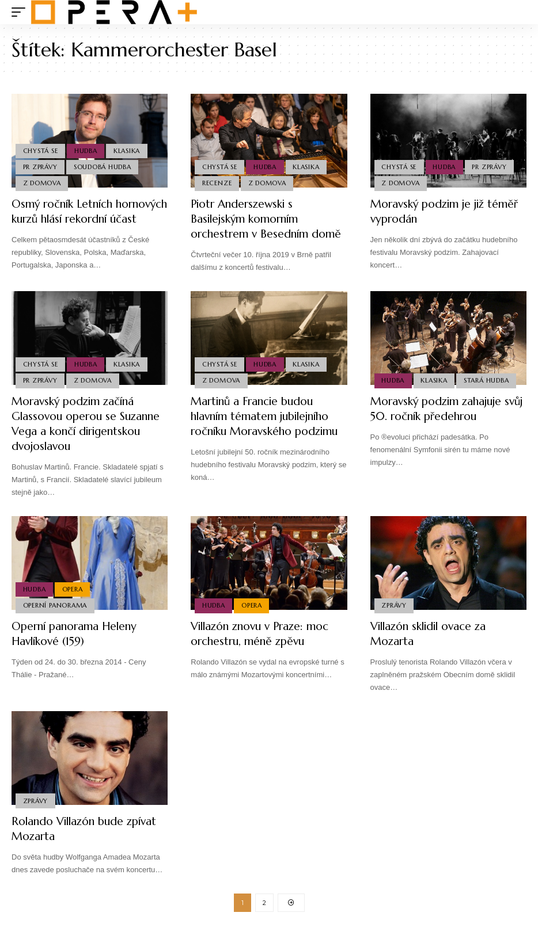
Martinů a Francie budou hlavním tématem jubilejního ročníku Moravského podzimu (265, 436)
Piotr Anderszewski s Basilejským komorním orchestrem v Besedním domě (269, 219)
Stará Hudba (487, 393)
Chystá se (40, 149)
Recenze (217, 183)
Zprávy (394, 618)
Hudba (86, 149)
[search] (517, 12)
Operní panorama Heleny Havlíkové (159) (78, 646)
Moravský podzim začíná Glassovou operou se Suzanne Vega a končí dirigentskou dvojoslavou (90, 436)
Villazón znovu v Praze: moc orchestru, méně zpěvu (264, 646)
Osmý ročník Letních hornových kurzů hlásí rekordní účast (69, 219)
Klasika (128, 149)
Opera (73, 601)
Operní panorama (55, 618)
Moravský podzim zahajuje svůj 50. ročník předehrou (439, 421)
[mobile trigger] (21, 12)
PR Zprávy (40, 166)
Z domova (42, 183)
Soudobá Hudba (103, 166)
